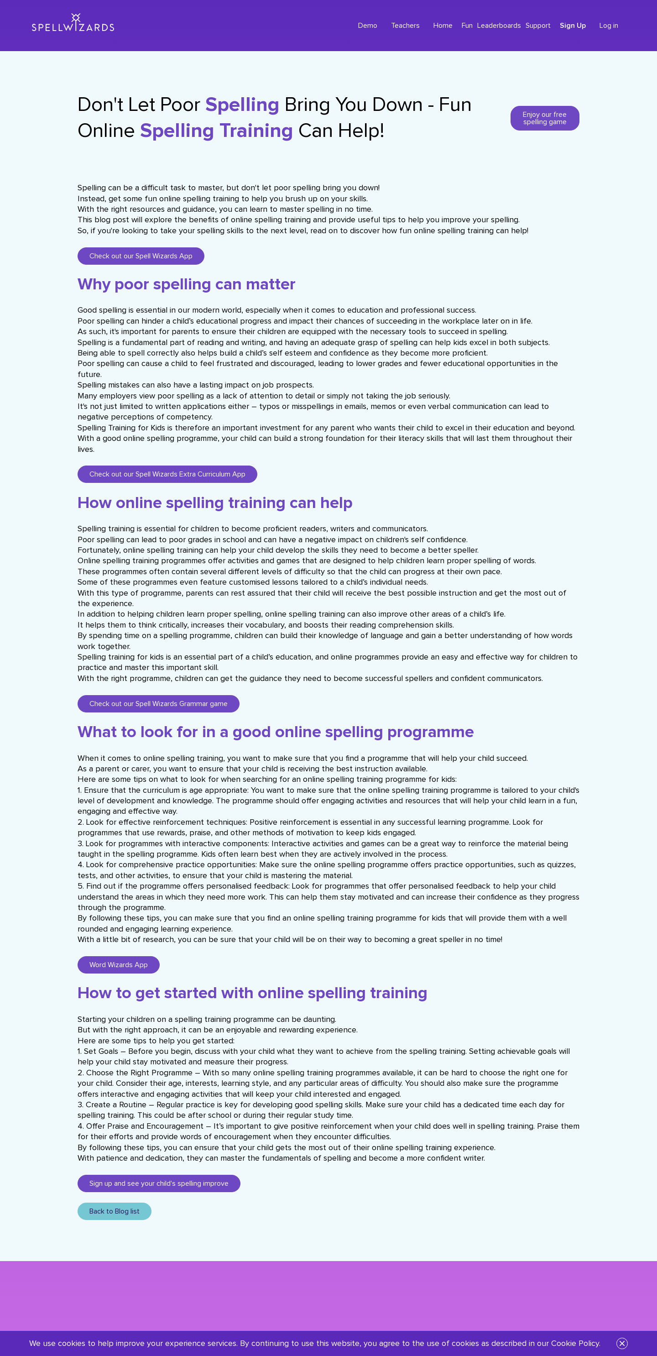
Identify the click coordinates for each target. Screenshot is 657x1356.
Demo (367, 25)
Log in (609, 25)
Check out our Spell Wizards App (141, 256)
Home (443, 25)
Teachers (405, 25)
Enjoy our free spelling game (545, 118)
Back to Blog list (114, 1211)
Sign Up (573, 25)
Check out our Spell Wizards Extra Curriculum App (167, 474)
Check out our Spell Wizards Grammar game (158, 703)
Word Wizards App (118, 965)
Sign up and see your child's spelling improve (159, 1183)
